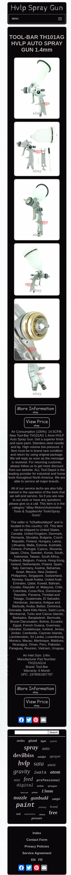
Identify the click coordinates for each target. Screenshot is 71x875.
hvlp (24, 763)
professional (48, 780)
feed (28, 779)
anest (51, 765)
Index (37, 833)
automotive (29, 814)
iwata (40, 772)
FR (40, 860)
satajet (56, 798)
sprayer (55, 756)
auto (46, 748)
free (53, 812)
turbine (40, 786)
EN (33, 860)
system (53, 741)
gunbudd (39, 797)
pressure (36, 818)
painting (42, 807)
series (21, 741)
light (43, 741)
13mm (47, 790)
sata (39, 763)
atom (55, 772)
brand (54, 807)
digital (24, 785)
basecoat (24, 792)
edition (42, 814)
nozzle (20, 797)
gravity (21, 771)
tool (18, 814)
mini (17, 780)
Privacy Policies (37, 846)
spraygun (52, 785)
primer (35, 793)
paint (25, 805)
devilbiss (23, 755)
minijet (42, 756)
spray (31, 747)
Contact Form (36, 840)
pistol (32, 741)
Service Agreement (36, 853)
